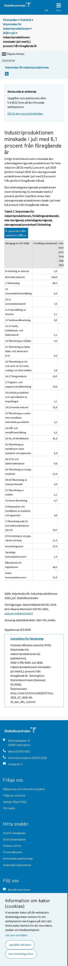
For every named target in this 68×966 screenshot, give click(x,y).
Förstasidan (10, 20)
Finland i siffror (12, 845)
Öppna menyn (12, 54)
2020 (6, 33)
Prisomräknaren (12, 852)
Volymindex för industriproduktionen (27, 67)
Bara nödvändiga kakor (21, 953)
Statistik (25, 20)
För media (9, 808)
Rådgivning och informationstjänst (24, 789)
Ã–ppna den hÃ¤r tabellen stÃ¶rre (15, 233)
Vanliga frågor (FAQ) (14, 801)
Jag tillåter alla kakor (20, 944)
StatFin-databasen (14, 833)
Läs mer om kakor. (16, 935)
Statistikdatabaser (14, 839)
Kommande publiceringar (18, 858)
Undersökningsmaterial (17, 865)
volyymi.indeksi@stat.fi (18, 613)
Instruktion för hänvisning (26, 638)
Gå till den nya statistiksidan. (25, 113)
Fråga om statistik (14, 795)
